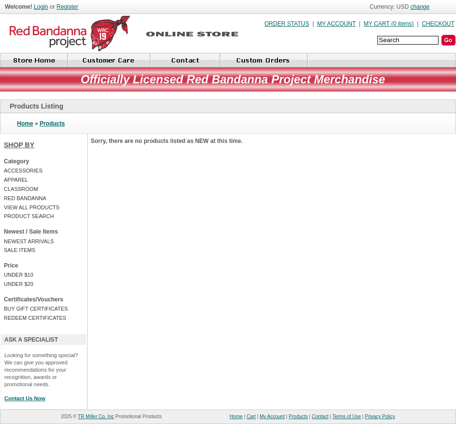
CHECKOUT (438, 23)
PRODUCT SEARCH (29, 216)
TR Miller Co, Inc (96, 416)
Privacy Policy (380, 416)
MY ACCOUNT (336, 23)
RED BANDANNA (25, 198)
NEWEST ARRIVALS (29, 241)
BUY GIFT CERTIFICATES (36, 309)
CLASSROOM (21, 189)
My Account (272, 416)
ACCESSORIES (23, 170)
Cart (251, 416)
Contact (320, 416)
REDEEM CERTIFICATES (35, 318)
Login (41, 6)
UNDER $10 (18, 275)
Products (52, 123)
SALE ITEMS (19, 250)
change (419, 6)
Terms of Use (346, 416)
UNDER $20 (18, 284)
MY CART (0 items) (389, 23)
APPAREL (16, 180)
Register (68, 6)
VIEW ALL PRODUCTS (32, 207)
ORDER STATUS (286, 23)
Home (25, 123)
